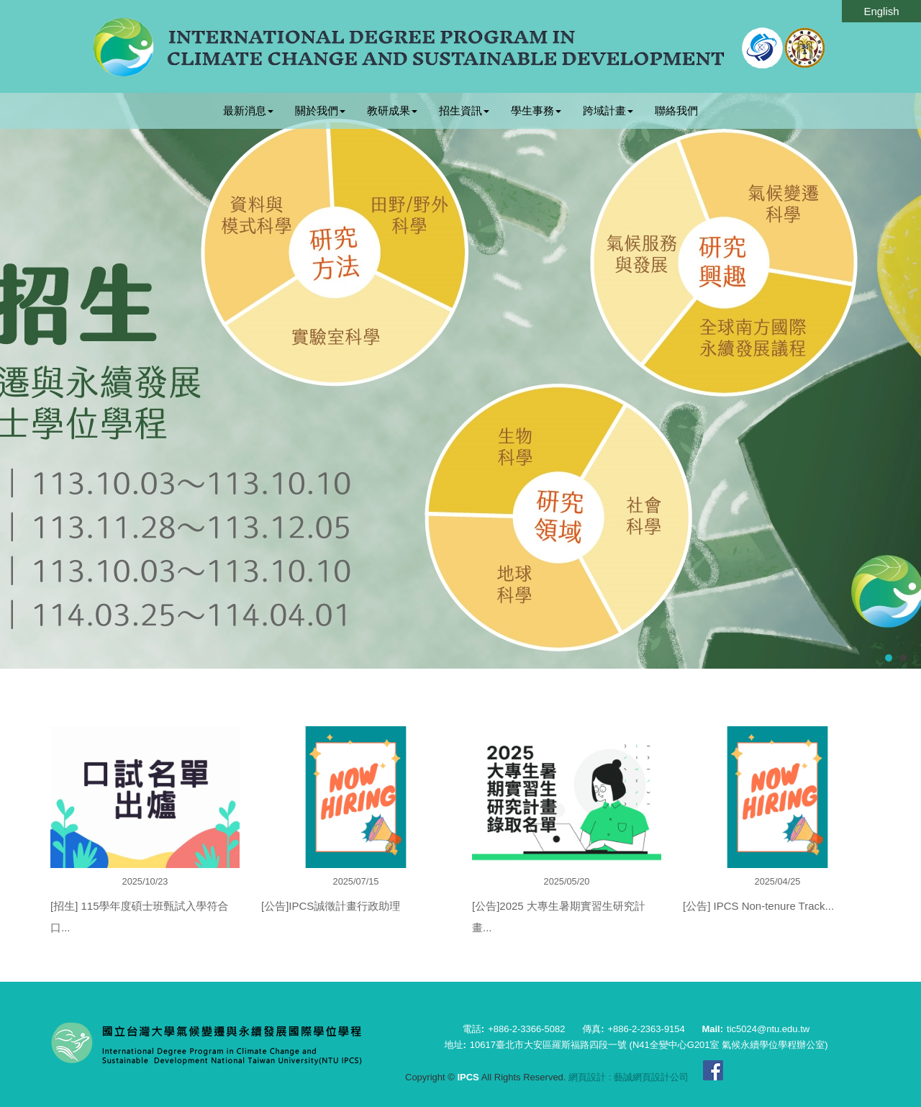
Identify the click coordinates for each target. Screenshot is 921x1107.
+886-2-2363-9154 (645, 1029)
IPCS (460, 47)
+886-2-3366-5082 (526, 1029)
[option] (145, 843)
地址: (455, 1044)
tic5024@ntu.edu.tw (768, 1029)
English (881, 11)
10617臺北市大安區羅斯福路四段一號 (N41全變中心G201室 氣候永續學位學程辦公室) (649, 1044)
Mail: (712, 1029)
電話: (473, 1029)
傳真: (593, 1029)
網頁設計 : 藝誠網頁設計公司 (628, 1077)
